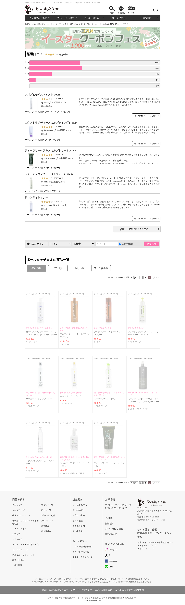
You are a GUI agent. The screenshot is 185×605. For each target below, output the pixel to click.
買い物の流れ (79, 510)
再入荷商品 (46, 531)
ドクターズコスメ (20, 529)
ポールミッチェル (33, 112)
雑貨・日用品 (18, 560)
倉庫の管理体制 (136, 590)
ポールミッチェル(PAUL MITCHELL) (105, 24)
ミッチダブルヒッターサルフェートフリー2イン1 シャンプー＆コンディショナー (143, 402)
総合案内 (147, 18)
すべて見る (78, 531)
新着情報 (109, 524)
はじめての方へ (80, 505)
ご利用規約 (120, 590)
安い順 (58, 268)
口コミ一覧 (46, 510)
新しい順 (79, 268)
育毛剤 (81, 473)
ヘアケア (16, 534)
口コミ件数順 (101, 268)
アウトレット (47, 521)
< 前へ (134, 277)
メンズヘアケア (142, 409)
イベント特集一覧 (81, 552)
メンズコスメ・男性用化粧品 (25, 544)
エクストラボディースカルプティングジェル (51, 122)
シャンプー (98, 342)
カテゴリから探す (38, 18)
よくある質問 (79, 526)
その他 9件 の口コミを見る (145, 116)
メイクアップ (18, 510)
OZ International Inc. (93, 601)
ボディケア (17, 539)
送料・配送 (78, 521)
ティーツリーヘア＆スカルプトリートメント (51, 150)
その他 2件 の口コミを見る (145, 143)
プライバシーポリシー (81, 590)
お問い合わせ (111, 534)
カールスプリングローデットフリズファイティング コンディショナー (41, 335)
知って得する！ (119, 18)
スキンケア (17, 505)
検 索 (112, 13)
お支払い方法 (79, 515)
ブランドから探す (65, 18)
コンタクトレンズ (20, 550)
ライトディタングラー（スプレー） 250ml (49, 174)
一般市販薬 (17, 565)
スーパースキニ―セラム (105, 399)
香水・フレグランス (21, 515)
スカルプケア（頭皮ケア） (69, 473)
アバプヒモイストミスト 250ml (43, 94)
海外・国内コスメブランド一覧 (77, 24)
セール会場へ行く (92, 18)
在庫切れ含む (126, 244)
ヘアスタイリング (51, 140)
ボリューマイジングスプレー (39, 399)
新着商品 (121, 13)
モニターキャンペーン (83, 557)
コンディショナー (51, 168)
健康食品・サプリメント (23, 555)
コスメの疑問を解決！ (83, 546)
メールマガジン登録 (114, 529)
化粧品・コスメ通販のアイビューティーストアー (44, 24)
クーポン (131, 13)
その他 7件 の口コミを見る (145, 218)
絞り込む (151, 244)
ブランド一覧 (47, 505)
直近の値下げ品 (48, 515)
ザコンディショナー (36, 197)
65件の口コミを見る (138, 229)
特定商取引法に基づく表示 (55, 590)
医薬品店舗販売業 (103, 590)
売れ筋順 (36, 268)
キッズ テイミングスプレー (72, 396)
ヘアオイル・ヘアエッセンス (56, 112)
